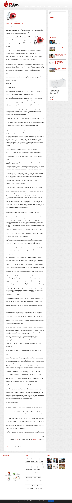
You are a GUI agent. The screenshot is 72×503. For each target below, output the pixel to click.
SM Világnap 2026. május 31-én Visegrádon (60, 69)
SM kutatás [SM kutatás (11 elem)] (31, 488)
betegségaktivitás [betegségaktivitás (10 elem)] (32, 458)
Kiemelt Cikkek (53, 37)
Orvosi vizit (32, 6)
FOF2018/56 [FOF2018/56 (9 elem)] (41, 461)
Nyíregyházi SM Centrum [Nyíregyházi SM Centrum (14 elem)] (33, 480)
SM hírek (26, 6)
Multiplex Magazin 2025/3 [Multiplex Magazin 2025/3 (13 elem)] (37, 477)
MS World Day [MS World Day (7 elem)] (35, 466)
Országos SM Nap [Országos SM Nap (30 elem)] (41, 480)
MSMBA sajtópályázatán (36, 439)
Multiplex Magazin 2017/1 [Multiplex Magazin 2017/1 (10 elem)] (29, 469)
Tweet (7, 443)
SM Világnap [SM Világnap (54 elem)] (40, 488)
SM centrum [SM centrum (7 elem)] (27, 488)
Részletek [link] (19, 501)
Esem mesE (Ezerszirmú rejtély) (15, 24)
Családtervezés (47, 6)
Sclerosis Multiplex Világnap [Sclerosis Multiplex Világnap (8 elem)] (35, 485)
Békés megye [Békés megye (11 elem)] (37, 458)
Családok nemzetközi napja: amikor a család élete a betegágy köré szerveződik (60, 41)
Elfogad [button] (51, 501)
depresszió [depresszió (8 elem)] (32, 461)
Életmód (61, 6)
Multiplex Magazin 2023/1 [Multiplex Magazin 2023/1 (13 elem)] (37, 469)
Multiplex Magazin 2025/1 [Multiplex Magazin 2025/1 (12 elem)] (29, 477)
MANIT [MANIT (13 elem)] (27, 466)
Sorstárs (55, 6)
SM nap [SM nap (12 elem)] (36, 488)
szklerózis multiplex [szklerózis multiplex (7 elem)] (28, 493)
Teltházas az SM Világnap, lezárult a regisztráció (59, 48)
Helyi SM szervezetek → (54, 99)
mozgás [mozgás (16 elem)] (30, 466)
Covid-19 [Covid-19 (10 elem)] (41, 458)
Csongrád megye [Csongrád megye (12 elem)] (28, 461)
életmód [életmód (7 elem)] (33, 493)
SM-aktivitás (40, 6)
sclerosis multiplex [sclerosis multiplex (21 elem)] (28, 485)
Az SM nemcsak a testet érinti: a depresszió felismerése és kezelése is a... (60, 55)
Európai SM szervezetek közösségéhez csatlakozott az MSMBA (60, 62)
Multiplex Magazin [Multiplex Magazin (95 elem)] (40, 466)
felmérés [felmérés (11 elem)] (37, 461)
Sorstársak (13, 26)
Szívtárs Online (16, 439)
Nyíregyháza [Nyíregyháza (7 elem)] (27, 480)
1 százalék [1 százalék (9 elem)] (27, 458)
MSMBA (65, 6)
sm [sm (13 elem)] (41, 485)
